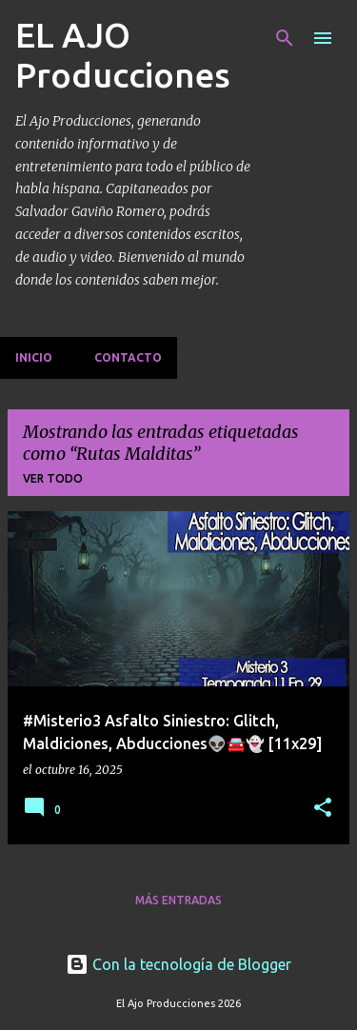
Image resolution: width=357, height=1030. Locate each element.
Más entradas (178, 900)
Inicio (33, 357)
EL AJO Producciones (122, 54)
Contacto (128, 357)
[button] (322, 809)
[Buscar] (284, 38)
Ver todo (53, 478)
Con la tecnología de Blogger (178, 964)
